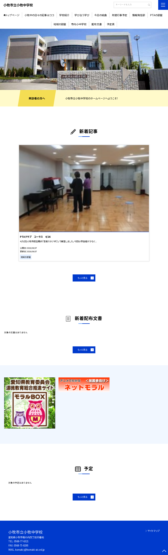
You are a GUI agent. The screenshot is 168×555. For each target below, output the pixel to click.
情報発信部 (138, 15)
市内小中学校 (78, 24)
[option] (84, 59)
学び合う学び (81, 15)
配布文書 (97, 24)
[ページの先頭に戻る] (164, 551)
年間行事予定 (119, 15)
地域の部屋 (60, 24)
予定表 (110, 24)
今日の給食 (100, 15)
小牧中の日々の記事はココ (39, 15)
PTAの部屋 (156, 15)
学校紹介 (64, 15)
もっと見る (82, 277)
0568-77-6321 (21, 541)
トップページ (12, 15)
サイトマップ (153, 530)
